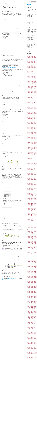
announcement (9, 20)
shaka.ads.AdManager (31, 56)
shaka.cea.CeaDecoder (31, 63)
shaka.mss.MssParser (31, 83)
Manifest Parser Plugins (32, 31)
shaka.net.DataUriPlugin (32, 85)
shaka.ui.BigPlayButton (31, 154)
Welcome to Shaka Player (32, 9)
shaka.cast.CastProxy (31, 61)
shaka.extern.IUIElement (32, 240)
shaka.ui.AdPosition (31, 151)
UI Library (29, 21)
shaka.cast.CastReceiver (32, 62)
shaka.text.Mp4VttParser (32, 126)
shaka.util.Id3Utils (31, 209)
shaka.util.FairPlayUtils (32, 205)
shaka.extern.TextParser (32, 249)
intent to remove (18, 20)
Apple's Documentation (9, 213)
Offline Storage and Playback (31, 36)
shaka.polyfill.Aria (31, 101)
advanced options (10, 147)
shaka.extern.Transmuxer (32, 251)
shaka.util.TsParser (31, 220)
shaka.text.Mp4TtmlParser (32, 124)
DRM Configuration (30, 16)
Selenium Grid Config (31, 44)
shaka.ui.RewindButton (31, 182)
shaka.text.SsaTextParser (32, 131)
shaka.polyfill (30, 98)
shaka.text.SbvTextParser (32, 127)
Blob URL (28, 43)
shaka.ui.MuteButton (31, 169)
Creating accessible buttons (31, 25)
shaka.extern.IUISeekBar (32, 243)
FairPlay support (4, 276)
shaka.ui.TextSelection (31, 192)
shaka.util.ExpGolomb (31, 204)
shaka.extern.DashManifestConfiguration (9, 66)
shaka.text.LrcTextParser (32, 123)
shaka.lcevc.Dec (30, 71)
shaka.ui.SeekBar (30, 183)
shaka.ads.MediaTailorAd (32, 58)
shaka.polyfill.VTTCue (31, 119)
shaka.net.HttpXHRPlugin (32, 88)
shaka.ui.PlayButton (31, 175)
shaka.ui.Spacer (30, 189)
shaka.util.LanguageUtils (32, 210)
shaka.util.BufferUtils (31, 195)
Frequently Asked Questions (30, 46)
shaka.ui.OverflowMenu (31, 170)
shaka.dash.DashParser (31, 67)
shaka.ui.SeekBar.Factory (32, 184)
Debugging (29, 11)
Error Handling (30, 23)
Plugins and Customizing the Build (32, 30)
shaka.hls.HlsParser (31, 70)
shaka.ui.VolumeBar (30, 193)
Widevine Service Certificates (30, 38)
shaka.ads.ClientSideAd (31, 57)
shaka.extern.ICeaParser (32, 238)
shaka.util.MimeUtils (31, 212)
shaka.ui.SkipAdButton (31, 187)
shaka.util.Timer (30, 219)
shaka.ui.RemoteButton (31, 179)
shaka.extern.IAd (30, 235)
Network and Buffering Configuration (31, 15)
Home (29, 5)
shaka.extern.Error (30, 232)
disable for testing (7, 21)
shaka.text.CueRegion (31, 122)
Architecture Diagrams (31, 32)
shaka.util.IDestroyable (32, 253)
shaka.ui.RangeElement (31, 178)
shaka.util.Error (30, 202)
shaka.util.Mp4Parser (31, 213)
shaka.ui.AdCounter (30, 149)
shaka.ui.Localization (31, 167)
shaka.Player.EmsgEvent (31, 307)
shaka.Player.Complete (31, 302)
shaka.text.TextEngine (31, 133)
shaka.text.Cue (30, 121)
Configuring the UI (30, 22)
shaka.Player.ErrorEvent (32, 308)
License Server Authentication (12, 275)
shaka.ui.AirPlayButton (31, 152)
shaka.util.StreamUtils (31, 216)
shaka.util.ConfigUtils (31, 198)
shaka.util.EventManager (32, 203)
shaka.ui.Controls (30, 158)
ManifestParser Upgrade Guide (31, 49)
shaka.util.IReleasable (31, 254)
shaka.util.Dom (30, 200)
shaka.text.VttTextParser (32, 137)
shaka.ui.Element (30, 159)
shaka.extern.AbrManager (32, 231)
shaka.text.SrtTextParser (32, 129)
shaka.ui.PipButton (30, 173)
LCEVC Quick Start (30, 51)
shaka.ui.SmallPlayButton (32, 188)
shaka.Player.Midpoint (31, 322)
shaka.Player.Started (31, 328)
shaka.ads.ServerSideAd (31, 60)
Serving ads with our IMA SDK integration (31, 28)
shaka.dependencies (30, 68)
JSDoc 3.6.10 (11, 359)
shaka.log (29, 72)
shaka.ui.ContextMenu (31, 157)
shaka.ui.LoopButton (31, 168)
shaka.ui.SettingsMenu (31, 185)
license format (11, 133)
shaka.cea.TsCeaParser (31, 66)
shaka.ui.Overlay (30, 172)
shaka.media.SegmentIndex (32, 80)
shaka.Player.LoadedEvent (32, 315)
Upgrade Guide (29, 47)
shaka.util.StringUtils (31, 218)
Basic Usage (29, 10)
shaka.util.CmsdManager (31, 197)
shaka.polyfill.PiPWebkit (32, 112)
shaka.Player (29, 97)
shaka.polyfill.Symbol (31, 116)
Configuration (29, 13)
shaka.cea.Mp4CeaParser (31, 65)
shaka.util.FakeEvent (31, 207)
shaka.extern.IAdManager (32, 236)
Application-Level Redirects (30, 41)
